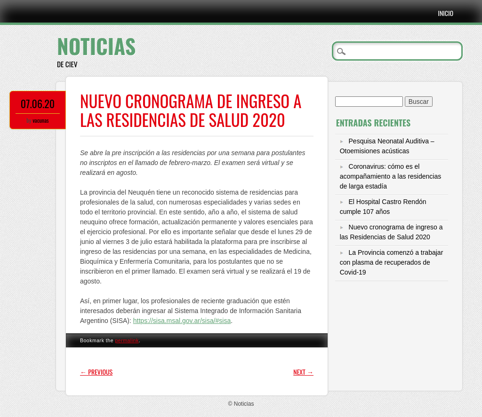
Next (303, 372)
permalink (126, 340)
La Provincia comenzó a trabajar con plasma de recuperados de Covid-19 (391, 262)
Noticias (96, 46)
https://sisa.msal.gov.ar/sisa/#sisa (182, 320)
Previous (96, 372)
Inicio (445, 13)
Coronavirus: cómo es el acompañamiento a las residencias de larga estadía (391, 176)
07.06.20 (38, 103)
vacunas (40, 120)
